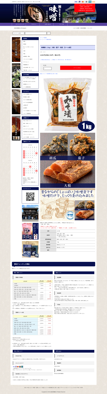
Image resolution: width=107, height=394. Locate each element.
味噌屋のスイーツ (27, 84)
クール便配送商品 (47, 39)
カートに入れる (75, 68)
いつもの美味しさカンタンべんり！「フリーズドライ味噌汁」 (29, 78)
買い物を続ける (68, 59)
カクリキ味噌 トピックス (28, 137)
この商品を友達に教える (45, 59)
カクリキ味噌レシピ (27, 94)
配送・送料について (27, 123)
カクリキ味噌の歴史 (27, 99)
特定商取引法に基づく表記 (52, 73)
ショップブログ (73, 387)
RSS (78, 387)
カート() (60, 24)
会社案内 (25, 107)
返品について (43, 73)
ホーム (41, 37)
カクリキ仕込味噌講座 (28, 102)
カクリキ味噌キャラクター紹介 (29, 110)
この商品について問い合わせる (57, 59)
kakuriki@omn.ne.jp (58, 359)
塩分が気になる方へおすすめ (29, 81)
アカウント (32, 24)
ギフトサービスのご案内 (28, 128)
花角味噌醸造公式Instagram (19, 28)
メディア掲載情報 (27, 113)
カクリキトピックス (18, 24)
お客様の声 (25, 105)
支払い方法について (27, 120)
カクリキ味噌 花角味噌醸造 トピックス (82, 28)
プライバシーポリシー (28, 134)
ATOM (81, 387)
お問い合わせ (46, 24)
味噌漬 (45, 37)
